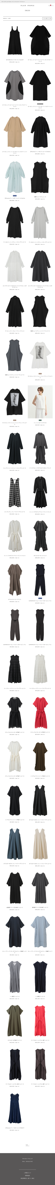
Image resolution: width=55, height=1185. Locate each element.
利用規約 (27, 1175)
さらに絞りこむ (46, 18)
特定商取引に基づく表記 (27, 1178)
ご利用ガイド (27, 1172)
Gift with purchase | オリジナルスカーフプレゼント (13, 1)
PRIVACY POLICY (27, 1158)
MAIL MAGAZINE (27, 1161)
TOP (27, 1144)
